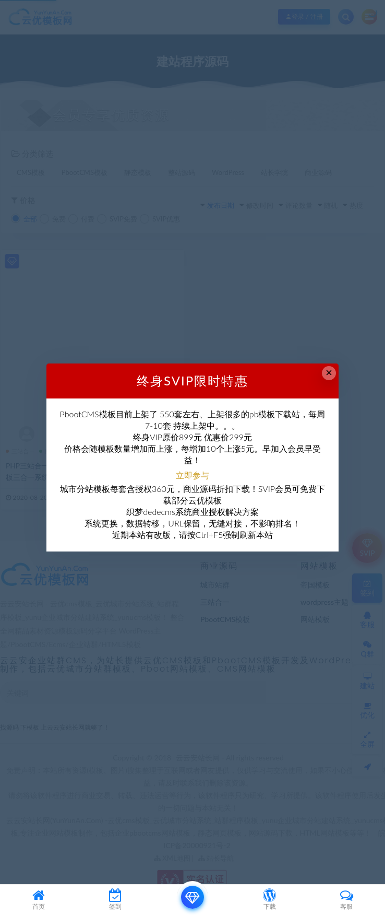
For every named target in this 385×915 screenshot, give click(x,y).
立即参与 (192, 475)
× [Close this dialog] (329, 372)
